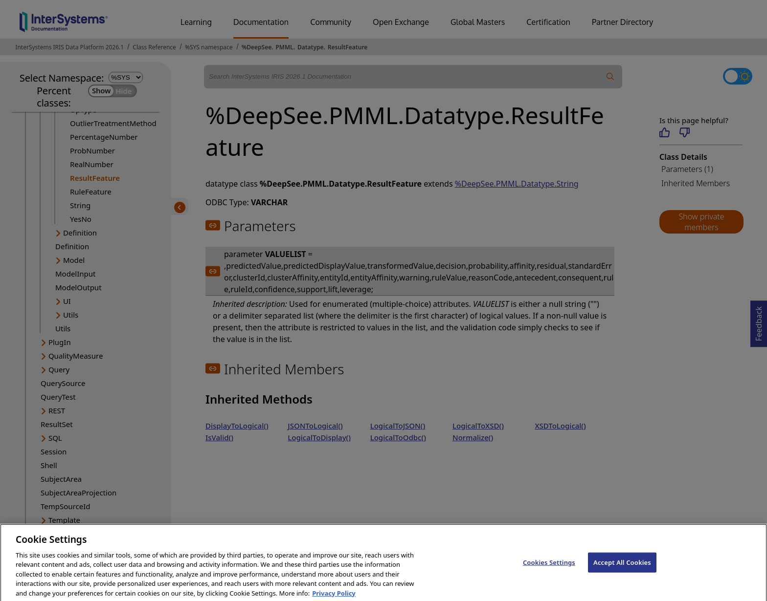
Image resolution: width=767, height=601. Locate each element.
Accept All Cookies (622, 569)
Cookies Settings (549, 569)
